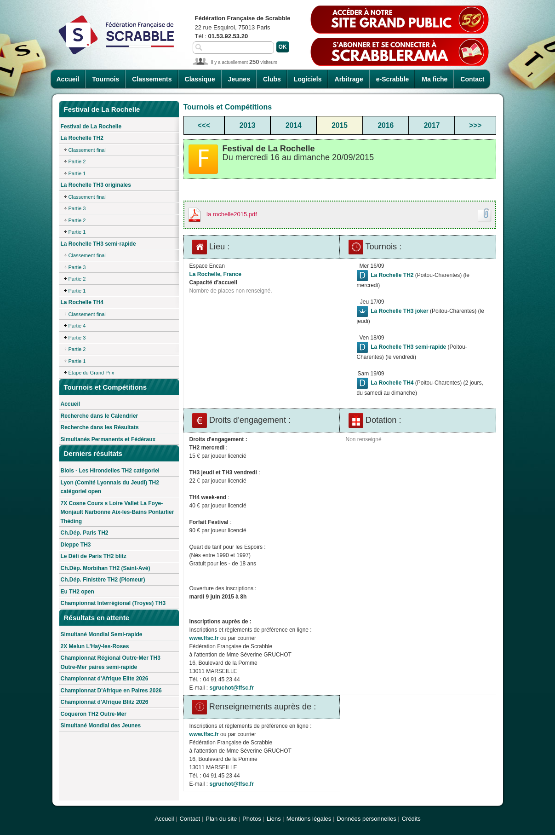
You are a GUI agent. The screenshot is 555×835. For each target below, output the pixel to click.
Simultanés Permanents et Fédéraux (108, 439)
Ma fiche (434, 79)
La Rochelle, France (215, 274)
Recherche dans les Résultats (100, 427)
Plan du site (221, 818)
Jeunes (239, 79)
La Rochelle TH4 (82, 302)
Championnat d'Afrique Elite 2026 (105, 678)
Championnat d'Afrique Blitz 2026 (105, 702)
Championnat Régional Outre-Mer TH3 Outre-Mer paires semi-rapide (110, 662)
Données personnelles (366, 818)
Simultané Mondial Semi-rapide (102, 634)
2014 (294, 125)
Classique (200, 79)
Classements (152, 79)
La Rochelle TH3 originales (96, 185)
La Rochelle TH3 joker (399, 311)
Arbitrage (349, 79)
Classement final (87, 150)
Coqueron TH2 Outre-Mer (93, 714)
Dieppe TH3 (76, 544)
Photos (251, 818)
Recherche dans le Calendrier (99, 416)
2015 (340, 125)
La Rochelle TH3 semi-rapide (98, 244)
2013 (248, 125)
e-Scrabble (392, 79)
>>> (475, 125)
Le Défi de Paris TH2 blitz (93, 556)
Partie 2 (77, 161)
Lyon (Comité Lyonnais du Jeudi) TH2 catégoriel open (110, 487)
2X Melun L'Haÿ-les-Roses (95, 646)
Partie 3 (77, 208)
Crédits (411, 818)
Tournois (105, 79)
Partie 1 (77, 173)
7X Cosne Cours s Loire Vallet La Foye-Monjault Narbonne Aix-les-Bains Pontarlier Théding (117, 512)
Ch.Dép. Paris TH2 (85, 533)
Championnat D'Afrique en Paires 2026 (111, 690)
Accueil (68, 79)
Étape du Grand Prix (91, 372)
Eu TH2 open (77, 591)
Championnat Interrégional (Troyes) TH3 (113, 603)
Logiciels (308, 79)
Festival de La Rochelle (91, 126)
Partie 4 (77, 325)
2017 (432, 125)
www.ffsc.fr (204, 638)
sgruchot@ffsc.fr (232, 688)
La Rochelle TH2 (82, 138)
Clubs (272, 79)
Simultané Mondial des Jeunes (101, 725)
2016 (386, 125)
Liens (274, 818)
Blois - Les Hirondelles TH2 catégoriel (110, 470)
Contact (472, 79)
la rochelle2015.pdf (231, 214)
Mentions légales (309, 818)
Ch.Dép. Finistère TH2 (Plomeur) (103, 579)
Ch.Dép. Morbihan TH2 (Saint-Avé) (105, 568)
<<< (204, 125)
